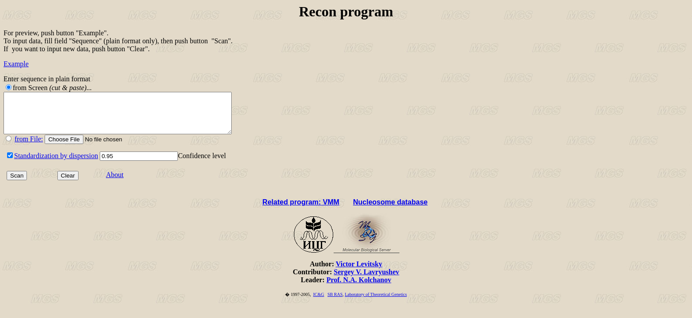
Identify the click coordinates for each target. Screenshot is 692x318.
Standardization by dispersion (56, 163)
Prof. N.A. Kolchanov (359, 288)
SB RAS (334, 302)
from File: (29, 147)
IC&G (318, 302)
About (115, 182)
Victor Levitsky (359, 272)
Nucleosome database (390, 210)
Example (16, 64)
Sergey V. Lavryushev (366, 280)
